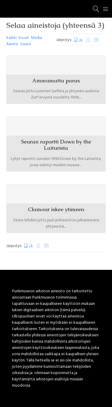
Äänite (12, 44)
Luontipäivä (78, 40)
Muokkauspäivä (88, 40)
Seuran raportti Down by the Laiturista (56, 144)
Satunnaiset (96, 40)
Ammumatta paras (56, 80)
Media (36, 37)
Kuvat (24, 37)
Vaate (25, 44)
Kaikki (11, 37)
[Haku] (96, 9)
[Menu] (106, 9)
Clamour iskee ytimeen (56, 209)
